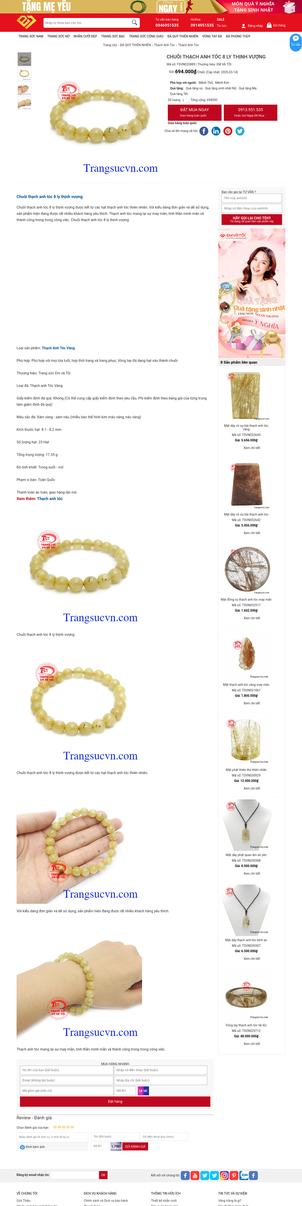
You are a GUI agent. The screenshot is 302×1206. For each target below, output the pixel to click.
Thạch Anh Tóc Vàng (58, 348)
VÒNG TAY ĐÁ (212, 36)
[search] (135, 23)
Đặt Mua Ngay (194, 113)
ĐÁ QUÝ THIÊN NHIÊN (183, 36)
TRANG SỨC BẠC (113, 36)
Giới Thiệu (23, 1200)
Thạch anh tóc (50, 498)
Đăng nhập (252, 26)
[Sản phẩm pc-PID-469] (251, 293)
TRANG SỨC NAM (30, 36)
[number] (186, 100)
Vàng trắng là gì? (229, 1200)
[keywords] (84, 22)
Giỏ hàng (275, 25)
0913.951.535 (250, 113)
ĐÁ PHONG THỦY (238, 36)
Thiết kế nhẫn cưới (164, 1200)
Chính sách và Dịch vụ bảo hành (106, 1200)
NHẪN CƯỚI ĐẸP (85, 36)
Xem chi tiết (252, 448)
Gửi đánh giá (135, 1146)
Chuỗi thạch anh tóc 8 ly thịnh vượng (50, 196)
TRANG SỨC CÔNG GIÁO (146, 36)
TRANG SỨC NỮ (58, 36)
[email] (74, 1175)
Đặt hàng (115, 1101)
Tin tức (222, 26)
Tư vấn (295, 44)
